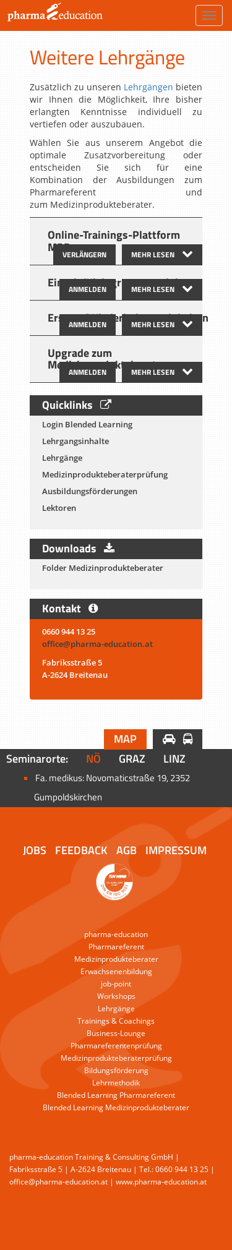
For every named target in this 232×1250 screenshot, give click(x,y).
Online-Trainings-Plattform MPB (114, 240)
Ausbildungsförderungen (89, 491)
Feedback (81, 850)
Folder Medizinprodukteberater (102, 567)
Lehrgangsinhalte (75, 441)
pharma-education (116, 934)
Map (125, 738)
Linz (174, 758)
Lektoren (59, 507)
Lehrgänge (62, 457)
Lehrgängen (148, 87)
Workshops (116, 996)
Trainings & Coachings (116, 1021)
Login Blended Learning (87, 424)
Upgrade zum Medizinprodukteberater (107, 359)
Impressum (176, 850)
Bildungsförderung (116, 1070)
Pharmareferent (116, 946)
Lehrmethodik (116, 1082)
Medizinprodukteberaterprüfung (105, 474)
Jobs (34, 850)
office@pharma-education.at (98, 643)
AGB (126, 850)
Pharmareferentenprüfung (116, 1045)
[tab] (116, 241)
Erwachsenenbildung (116, 971)
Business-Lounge (116, 1033)
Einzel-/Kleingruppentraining (119, 282)
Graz (132, 758)
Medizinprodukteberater (116, 959)
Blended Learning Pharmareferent (116, 1095)
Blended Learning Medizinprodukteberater (116, 1107)
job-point (116, 983)
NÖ (93, 758)
